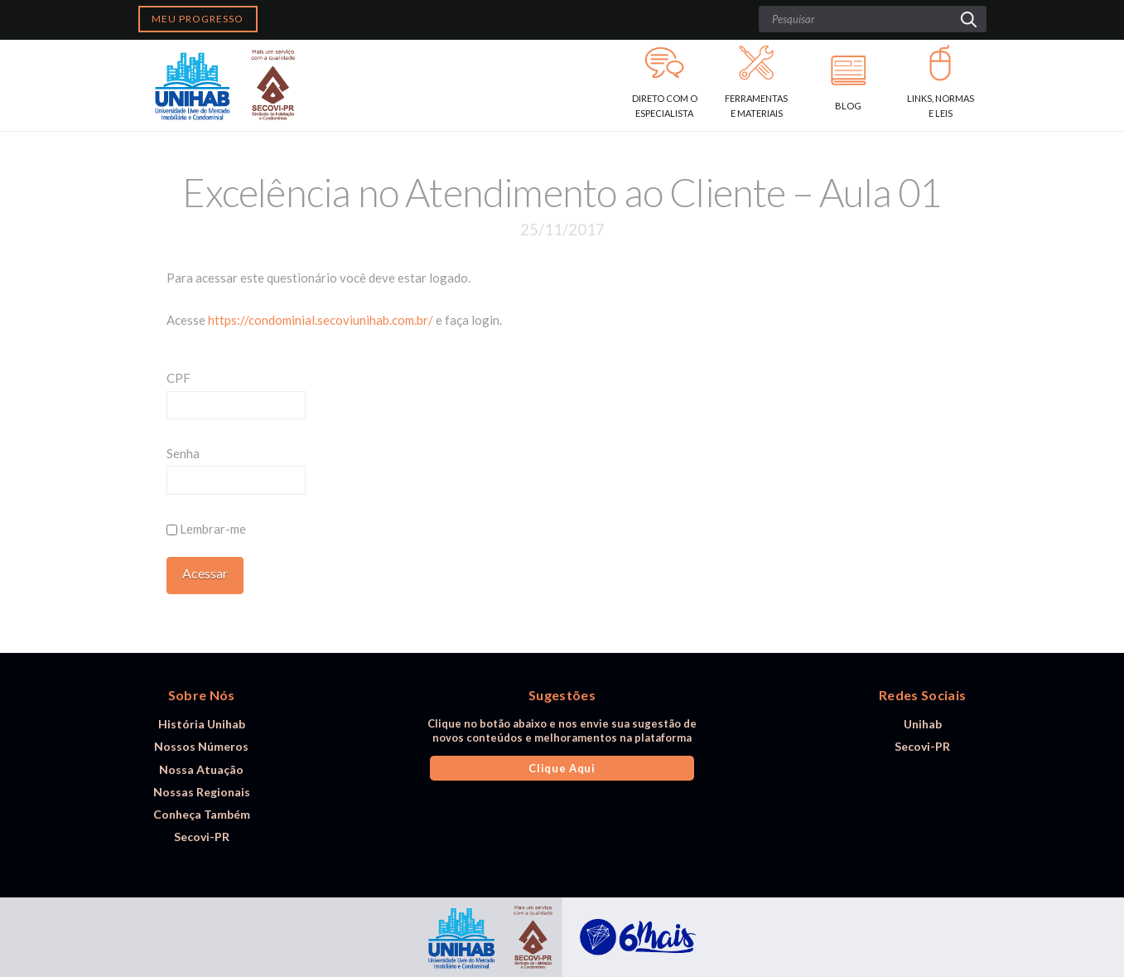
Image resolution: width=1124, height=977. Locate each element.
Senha (183, 453)
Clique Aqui (561, 768)
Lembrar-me (206, 528)
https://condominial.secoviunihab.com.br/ (320, 319)
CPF (178, 377)
